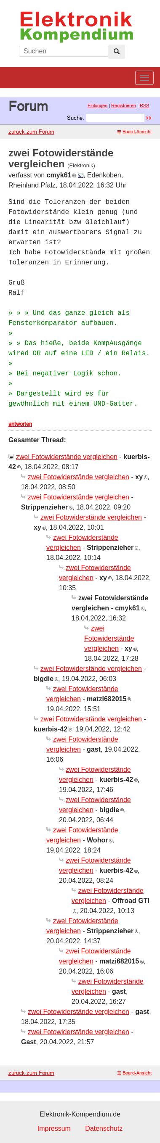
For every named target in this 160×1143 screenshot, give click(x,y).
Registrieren (123, 105)
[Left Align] (116, 52)
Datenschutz (104, 1128)
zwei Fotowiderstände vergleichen (66, 456)
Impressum (54, 1128)
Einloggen (97, 105)
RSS (144, 105)
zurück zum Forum (31, 131)
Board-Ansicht (134, 132)
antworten (20, 423)
